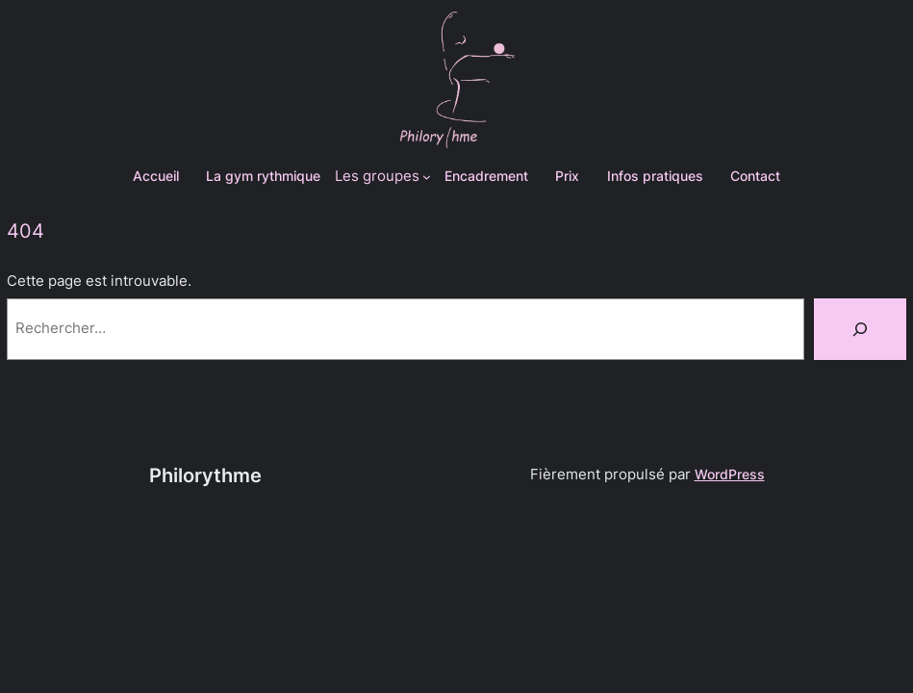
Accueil (156, 175)
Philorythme (205, 475)
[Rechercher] (860, 329)
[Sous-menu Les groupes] (383, 177)
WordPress (730, 474)
